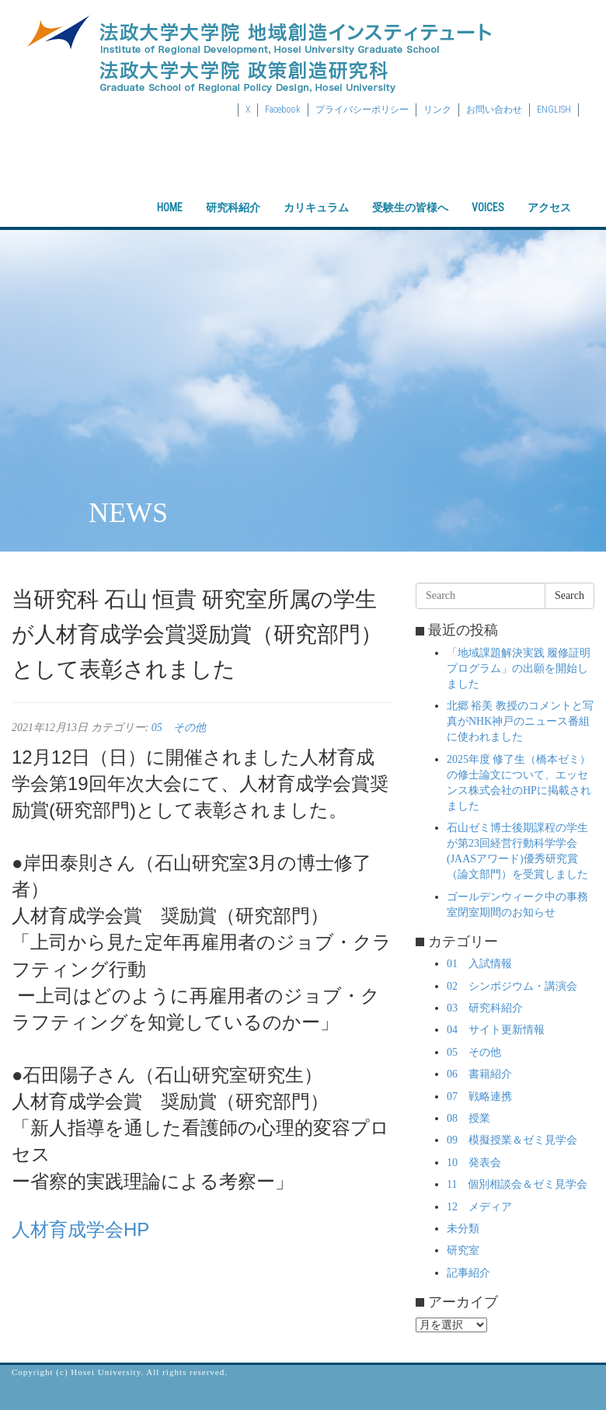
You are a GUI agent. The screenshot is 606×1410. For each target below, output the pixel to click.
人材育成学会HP (80, 1229)
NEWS (128, 512)
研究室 (463, 1250)
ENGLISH (554, 109)
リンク (437, 109)
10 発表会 (474, 1162)
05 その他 (179, 727)
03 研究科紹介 (485, 1008)
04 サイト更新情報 (496, 1030)
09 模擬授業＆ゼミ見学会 (512, 1140)
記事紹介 (468, 1273)
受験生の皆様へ (410, 194)
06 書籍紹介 (479, 1074)
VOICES (488, 194)
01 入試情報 (479, 964)
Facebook (283, 109)
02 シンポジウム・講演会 (512, 986)
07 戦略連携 (479, 1096)
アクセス (549, 194)
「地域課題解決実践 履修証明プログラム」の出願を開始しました (519, 668)
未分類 (463, 1228)
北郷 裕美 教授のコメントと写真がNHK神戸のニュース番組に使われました (520, 721)
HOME (170, 194)
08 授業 (468, 1118)
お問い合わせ (494, 109)
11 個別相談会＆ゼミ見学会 (517, 1184)
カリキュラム (316, 194)
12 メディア (479, 1207)
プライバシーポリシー (362, 109)
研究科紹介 (233, 194)
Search (569, 595)
